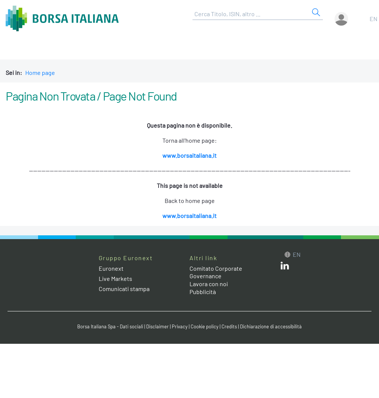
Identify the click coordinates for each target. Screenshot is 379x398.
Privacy (180, 326)
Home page (40, 72)
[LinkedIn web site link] (285, 267)
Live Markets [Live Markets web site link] (115, 278)
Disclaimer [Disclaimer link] (157, 326)
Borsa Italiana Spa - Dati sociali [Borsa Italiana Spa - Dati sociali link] (110, 326)
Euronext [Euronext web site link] (111, 268)
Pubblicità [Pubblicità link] (203, 291)
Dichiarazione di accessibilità (271, 326)
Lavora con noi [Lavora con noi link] (209, 283)
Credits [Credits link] (229, 326)
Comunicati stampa (124, 288)
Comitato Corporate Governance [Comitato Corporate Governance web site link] (216, 272)
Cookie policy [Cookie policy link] (205, 326)
